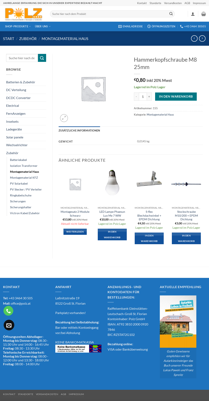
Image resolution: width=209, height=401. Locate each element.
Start (8, 38)
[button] (193, 13)
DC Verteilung (16, 90)
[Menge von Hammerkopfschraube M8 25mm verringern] (136, 96)
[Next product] (194, 38)
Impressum (199, 3)
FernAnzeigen (16, 113)
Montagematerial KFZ (24, 177)
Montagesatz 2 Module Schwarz (75, 213)
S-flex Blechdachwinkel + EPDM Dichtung (149, 215)
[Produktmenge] (143, 96)
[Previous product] (202, 38)
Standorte (155, 3)
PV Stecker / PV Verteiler (26, 189)
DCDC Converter (18, 98)
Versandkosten (173, 3)
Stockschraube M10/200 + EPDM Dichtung (186, 215)
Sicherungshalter (20, 207)
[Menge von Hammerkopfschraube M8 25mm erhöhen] (149, 96)
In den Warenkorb (176, 96)
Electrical (12, 105)
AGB (187, 3)
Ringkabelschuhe (20, 195)
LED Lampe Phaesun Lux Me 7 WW (112, 213)
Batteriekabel (18, 160)
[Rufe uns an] (8, 311)
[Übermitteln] (171, 13)
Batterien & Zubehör (20, 82)
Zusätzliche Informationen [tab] (79, 130)
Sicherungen (18, 201)
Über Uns (43, 26)
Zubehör (28, 38)
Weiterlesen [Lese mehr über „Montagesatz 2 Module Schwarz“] (75, 231)
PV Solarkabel (19, 183)
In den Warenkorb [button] (112, 234)
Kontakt (142, 3)
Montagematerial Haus (65, 38)
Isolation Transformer (24, 165)
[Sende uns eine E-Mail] (9, 325)
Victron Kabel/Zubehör (25, 213)
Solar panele (14, 137)
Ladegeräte (14, 129)
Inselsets (12, 121)
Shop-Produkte (18, 26)
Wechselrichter (17, 145)
